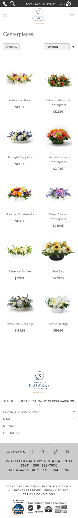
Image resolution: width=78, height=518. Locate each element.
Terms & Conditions (39, 494)
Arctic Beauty (58, 324)
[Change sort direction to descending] (73, 47)
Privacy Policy (56, 490)
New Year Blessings (19, 324)
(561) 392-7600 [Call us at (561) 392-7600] (45, 465)
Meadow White (20, 271)
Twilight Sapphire (20, 157)
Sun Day (58, 271)
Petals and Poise (20, 100)
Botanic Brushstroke (20, 214)
